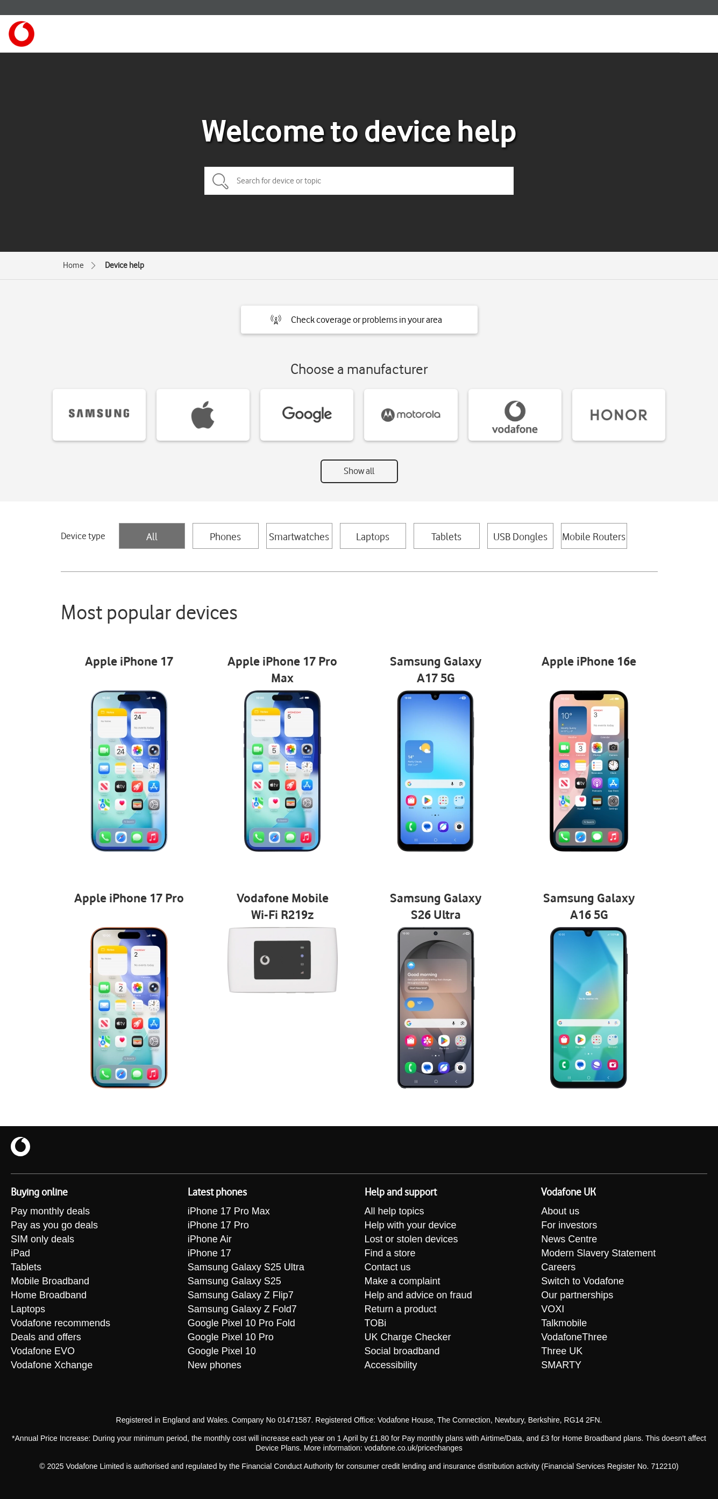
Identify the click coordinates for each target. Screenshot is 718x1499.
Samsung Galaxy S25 (234, 1281)
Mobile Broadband (50, 1281)
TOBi (376, 1323)
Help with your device (411, 1225)
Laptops (372, 536)
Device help (124, 265)
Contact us (388, 1267)
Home (73, 265)
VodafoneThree (574, 1337)
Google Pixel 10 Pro (231, 1337)
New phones (214, 1365)
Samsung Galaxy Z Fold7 (242, 1309)
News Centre (569, 1239)
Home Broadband (49, 1295)
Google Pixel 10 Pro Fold (241, 1323)
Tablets (446, 536)
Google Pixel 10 (222, 1351)
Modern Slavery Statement (598, 1253)
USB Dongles (520, 536)
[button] (359, 320)
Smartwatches (299, 536)
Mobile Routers (593, 536)
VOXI (552, 1309)
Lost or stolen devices (411, 1239)
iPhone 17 (209, 1253)
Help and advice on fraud (418, 1295)
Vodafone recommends (60, 1323)
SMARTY (561, 1365)
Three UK (561, 1351)
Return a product (401, 1309)
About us (560, 1211)
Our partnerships (577, 1295)
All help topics (394, 1211)
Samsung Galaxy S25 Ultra (246, 1267)
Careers (558, 1267)
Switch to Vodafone (582, 1281)
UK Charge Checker (408, 1337)
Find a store (390, 1253)
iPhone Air (210, 1239)
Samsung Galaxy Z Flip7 (241, 1295)
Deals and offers (46, 1337)
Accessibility (391, 1365)
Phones (225, 536)
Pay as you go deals (54, 1225)
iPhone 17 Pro (218, 1225)
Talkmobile (564, 1323)
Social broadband (402, 1351)
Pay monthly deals (50, 1211)
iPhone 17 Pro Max (229, 1211)
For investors (569, 1225)
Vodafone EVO (43, 1351)
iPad (20, 1253)
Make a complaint (402, 1281)
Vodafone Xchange (52, 1365)
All (152, 536)
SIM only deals (42, 1239)
